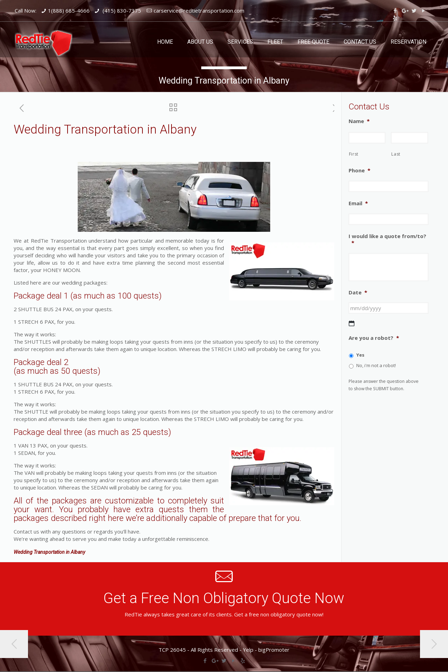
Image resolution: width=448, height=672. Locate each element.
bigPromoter (273, 649)
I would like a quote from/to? (387, 239)
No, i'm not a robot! (376, 365)
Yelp (248, 649)
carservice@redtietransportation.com (199, 10)
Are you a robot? (374, 338)
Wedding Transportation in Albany (49, 552)
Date (358, 292)
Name (359, 121)
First (353, 154)
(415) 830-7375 (121, 10)
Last (395, 154)
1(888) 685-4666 (69, 10)
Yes (360, 355)
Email (358, 203)
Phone (359, 170)
